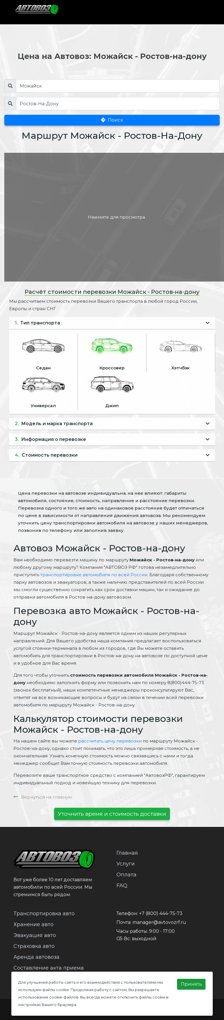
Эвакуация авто (34, 935)
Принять (191, 984)
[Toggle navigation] (199, 12)
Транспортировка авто (44, 913)
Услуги (125, 864)
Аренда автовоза (36, 957)
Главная (127, 853)
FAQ (121, 885)
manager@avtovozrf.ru (159, 922)
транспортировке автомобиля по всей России (93, 574)
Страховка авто (34, 946)
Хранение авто (33, 924)
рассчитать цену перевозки (110, 741)
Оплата (126, 875)
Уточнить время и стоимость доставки (112, 813)
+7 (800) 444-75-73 (161, 913)
